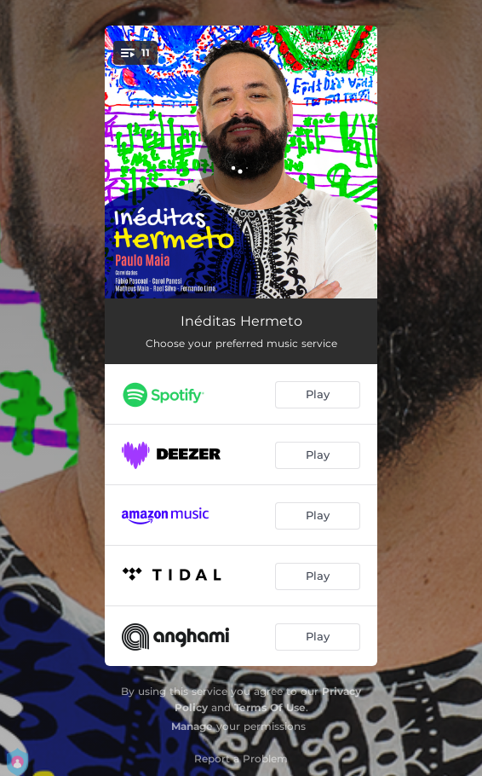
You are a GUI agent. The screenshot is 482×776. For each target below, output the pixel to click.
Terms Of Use (270, 707)
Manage (192, 726)
